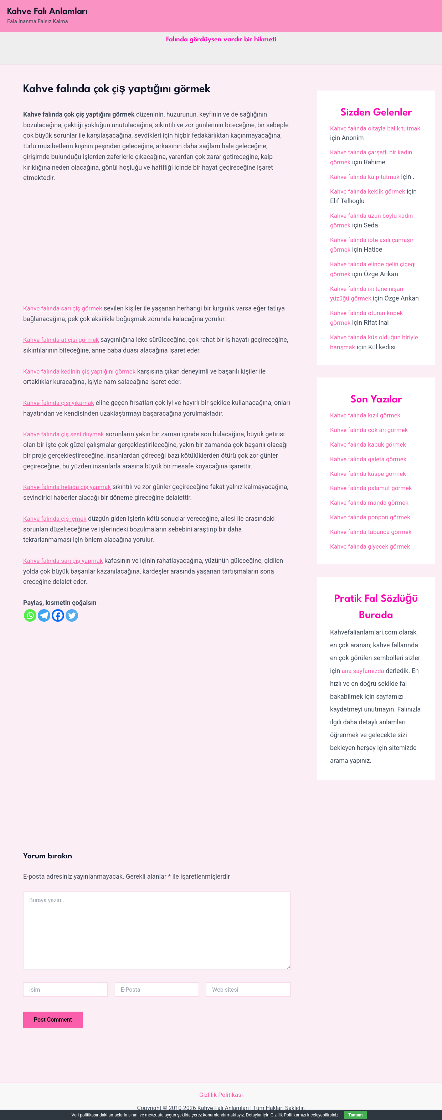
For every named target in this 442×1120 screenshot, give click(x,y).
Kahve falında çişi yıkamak (60, 402)
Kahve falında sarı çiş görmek (65, 308)
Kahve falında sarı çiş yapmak (65, 560)
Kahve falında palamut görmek (373, 484)
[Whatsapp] (30, 614)
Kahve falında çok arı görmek (371, 427)
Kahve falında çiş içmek (57, 518)
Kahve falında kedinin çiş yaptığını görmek (83, 371)
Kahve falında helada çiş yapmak (69, 486)
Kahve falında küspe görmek (370, 470)
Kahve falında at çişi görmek (63, 339)
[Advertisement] (157, 243)
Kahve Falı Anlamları (47, 11)
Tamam (355, 1115)
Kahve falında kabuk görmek (370, 441)
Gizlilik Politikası (221, 1094)
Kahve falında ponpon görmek (372, 513)
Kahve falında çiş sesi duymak (66, 433)
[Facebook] (58, 614)
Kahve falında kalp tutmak (367, 176)
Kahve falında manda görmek (371, 499)
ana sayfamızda (364, 667)
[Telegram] (44, 614)
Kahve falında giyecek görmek (372, 542)
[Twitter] (72, 614)
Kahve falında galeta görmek (370, 455)
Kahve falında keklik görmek (370, 190)
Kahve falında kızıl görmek (367, 412)
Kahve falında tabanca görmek (373, 528)
